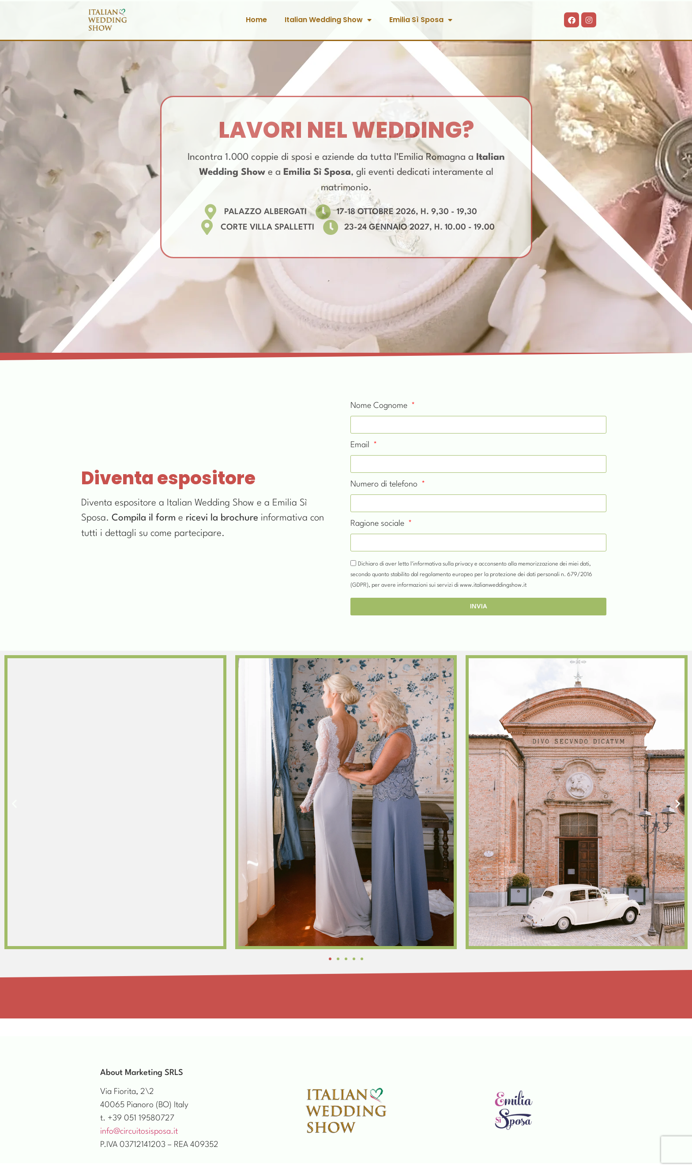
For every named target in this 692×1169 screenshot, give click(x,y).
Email (361, 445)
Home (256, 20)
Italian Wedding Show (328, 20)
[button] (14, 803)
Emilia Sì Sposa (420, 20)
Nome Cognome (380, 406)
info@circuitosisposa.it (139, 1131)
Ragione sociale (378, 524)
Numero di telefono (385, 484)
